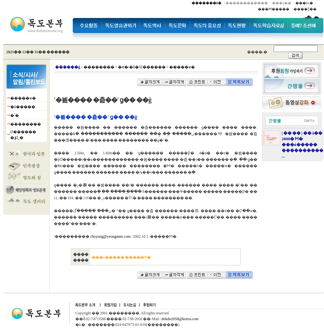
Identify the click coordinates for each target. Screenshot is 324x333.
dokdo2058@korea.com (180, 319)
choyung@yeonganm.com (110, 236)
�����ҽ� (23, 98)
